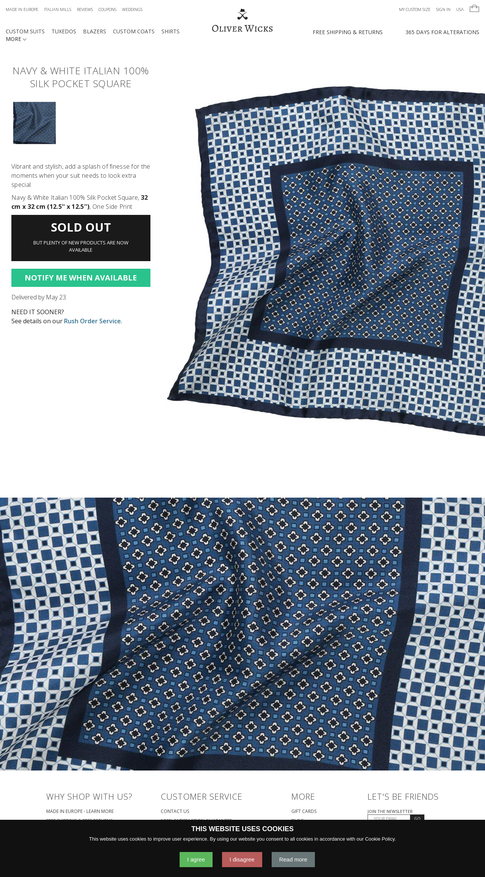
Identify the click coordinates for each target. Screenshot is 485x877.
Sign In (443, 9)
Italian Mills (57, 9)
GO (417, 818)
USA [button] (460, 9)
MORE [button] (16, 38)
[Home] (242, 21)
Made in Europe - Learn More (80, 811)
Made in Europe (22, 9)
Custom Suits (25, 31)
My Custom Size (414, 9)
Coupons (107, 9)
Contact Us (175, 811)
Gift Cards (303, 811)
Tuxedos (64, 31)
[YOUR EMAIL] (389, 818)
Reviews (85, 9)
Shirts (170, 31)
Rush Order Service (92, 321)
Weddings (132, 9)
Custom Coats (134, 31)
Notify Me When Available (81, 277)
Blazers (94, 31)
